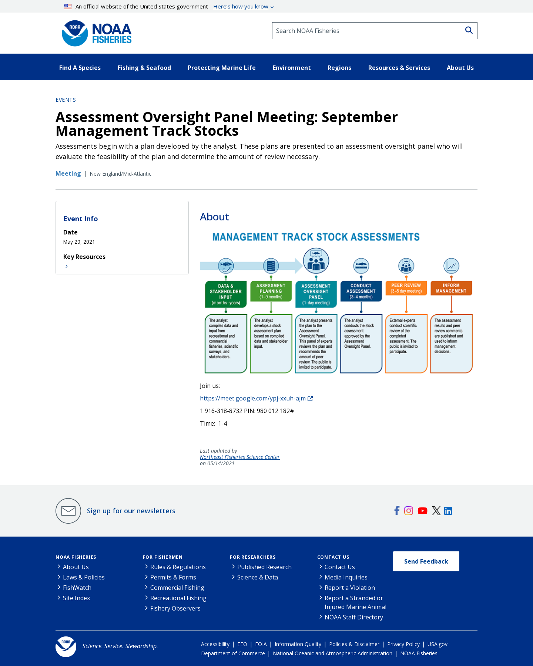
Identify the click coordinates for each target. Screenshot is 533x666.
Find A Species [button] (80, 68)
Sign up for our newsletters (131, 510)
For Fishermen (163, 557)
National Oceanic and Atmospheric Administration (332, 653)
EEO (242, 644)
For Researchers (253, 557)
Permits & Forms (173, 577)
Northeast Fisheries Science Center (240, 457)
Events (66, 99)
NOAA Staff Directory (354, 617)
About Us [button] (460, 68)
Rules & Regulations (178, 567)
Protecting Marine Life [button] (222, 68)
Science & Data (257, 577)
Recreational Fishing (178, 598)
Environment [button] (292, 68)
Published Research (264, 567)
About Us (76, 567)
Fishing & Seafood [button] (144, 68)
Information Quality (298, 644)
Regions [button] (339, 68)
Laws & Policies (84, 577)
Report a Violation (350, 588)
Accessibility (215, 644)
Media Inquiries (346, 577)
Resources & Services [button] (399, 68)
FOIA (261, 644)
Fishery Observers (175, 608)
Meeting (68, 173)
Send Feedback (426, 561)
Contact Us (333, 557)
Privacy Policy (403, 644)
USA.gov (437, 644)
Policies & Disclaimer (354, 644)
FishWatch (77, 588)
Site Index (76, 598)
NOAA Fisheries (76, 557)
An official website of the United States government (166, 6)
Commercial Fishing (177, 588)
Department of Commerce (233, 653)
